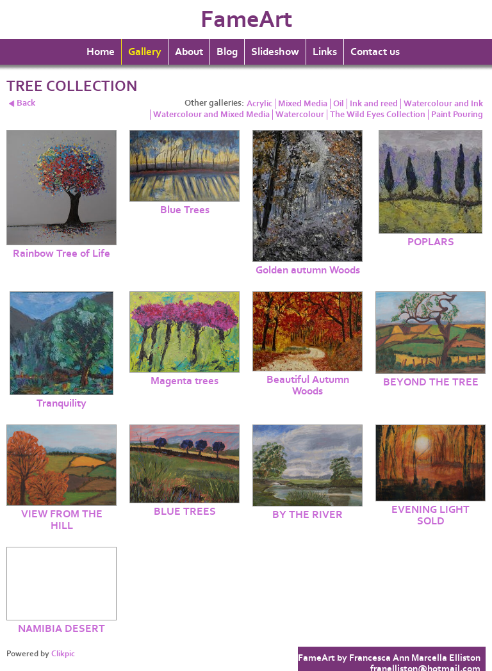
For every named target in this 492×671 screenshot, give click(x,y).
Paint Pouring (457, 114)
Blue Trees (184, 210)
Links (325, 51)
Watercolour (299, 114)
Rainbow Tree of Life (61, 253)
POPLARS (430, 242)
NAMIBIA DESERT (61, 629)
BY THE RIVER (307, 515)
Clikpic (63, 653)
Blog (227, 51)
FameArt (246, 19)
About (189, 51)
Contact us (375, 51)
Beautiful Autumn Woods (307, 385)
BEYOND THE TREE (431, 382)
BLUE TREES (185, 511)
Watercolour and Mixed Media (211, 114)
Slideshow (275, 51)
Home (100, 51)
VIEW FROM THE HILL (61, 519)
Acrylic (259, 104)
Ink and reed (374, 104)
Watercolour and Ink (443, 104)
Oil (338, 104)
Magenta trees (184, 381)
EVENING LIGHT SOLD (430, 515)
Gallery (144, 51)
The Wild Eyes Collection (377, 114)
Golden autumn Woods (308, 270)
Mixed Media (302, 104)
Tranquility (61, 403)
